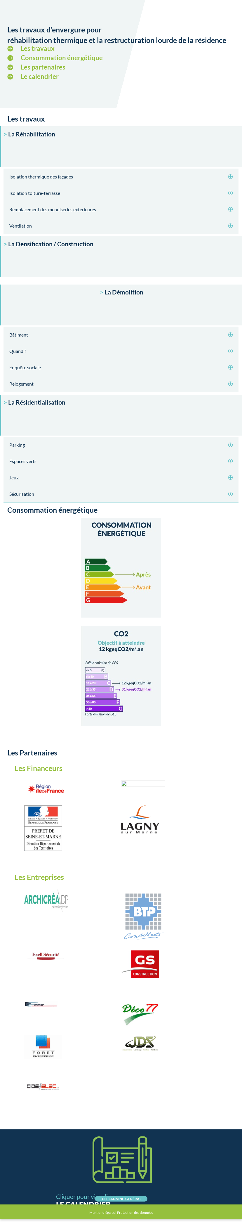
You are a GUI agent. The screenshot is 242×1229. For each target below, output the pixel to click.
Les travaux (38, 48)
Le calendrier (40, 76)
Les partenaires (43, 67)
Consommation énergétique (62, 58)
